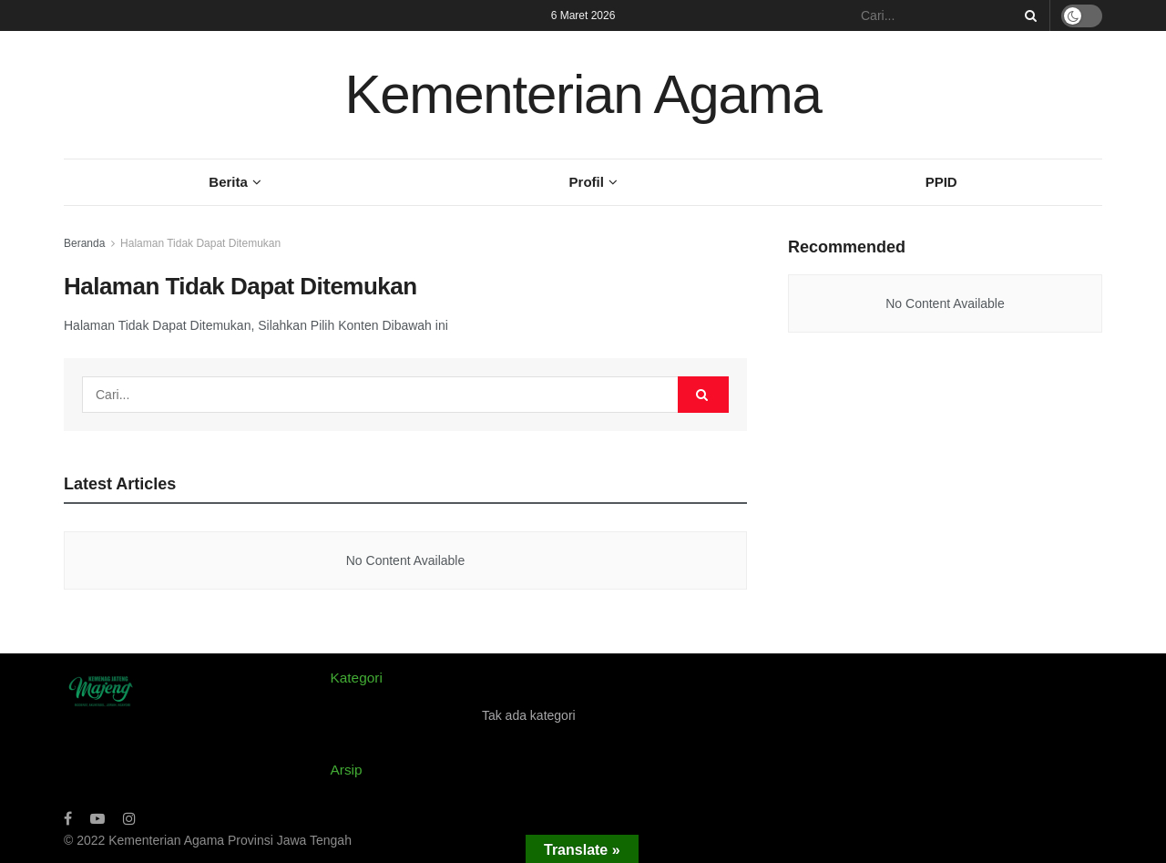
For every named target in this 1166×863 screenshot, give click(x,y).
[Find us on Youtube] (97, 818)
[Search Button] (1027, 15)
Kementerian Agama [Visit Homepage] (582, 94)
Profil (586, 182)
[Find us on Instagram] (129, 818)
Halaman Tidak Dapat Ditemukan (200, 243)
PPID (941, 182)
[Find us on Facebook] (68, 818)
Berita (228, 182)
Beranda (84, 243)
